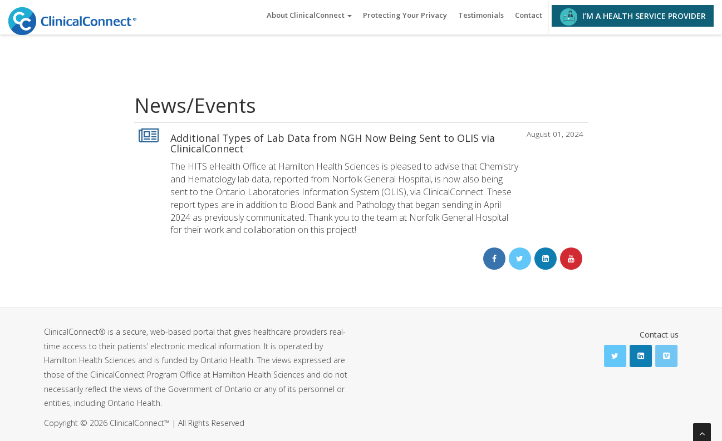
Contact (528, 15)
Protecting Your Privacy (405, 15)
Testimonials (481, 15)
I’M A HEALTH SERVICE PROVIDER (633, 17)
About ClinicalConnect (309, 15)
